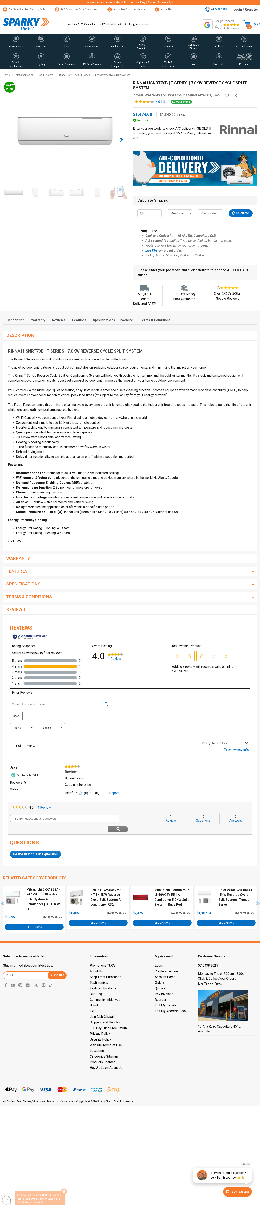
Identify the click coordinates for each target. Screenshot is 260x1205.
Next (258, 893)
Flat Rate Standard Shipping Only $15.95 (28, 9)
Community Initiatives (105, 989)
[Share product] (236, 95)
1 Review (45, 808)
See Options (34, 916)
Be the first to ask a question (35, 844)
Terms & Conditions (155, 320)
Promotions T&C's (102, 955)
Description (15, 320)
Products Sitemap (102, 1051)
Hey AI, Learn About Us (106, 1057)
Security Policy (100, 1029)
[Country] (180, 213)
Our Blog (96, 983)
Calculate (240, 213)
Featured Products (103, 977)
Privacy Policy (100, 1023)
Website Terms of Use (106, 1034)
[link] (19, 808)
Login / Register (245, 9)
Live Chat (151, 250)
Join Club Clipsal (102, 1006)
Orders (160, 972)
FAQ (93, 1000)
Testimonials (99, 972)
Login (159, 955)
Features (79, 320)
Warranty (38, 320)
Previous (3, 893)
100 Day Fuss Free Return (108, 1017)
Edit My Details (166, 994)
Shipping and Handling (105, 1012)
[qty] (149, 213)
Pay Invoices (164, 983)
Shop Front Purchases (105, 966)
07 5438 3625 (208, 955)
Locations (97, 1040)
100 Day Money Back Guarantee (76, 9)
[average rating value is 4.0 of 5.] (148, 101)
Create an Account (167, 960)
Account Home (165, 966)
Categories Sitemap (104, 1046)
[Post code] (210, 213)
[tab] (15, 320)
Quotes (160, 977)
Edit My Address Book (171, 1000)
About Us (163, 9)
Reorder (160, 989)
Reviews (58, 320)
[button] (15, 42)
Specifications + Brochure (113, 320)
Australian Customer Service (126, 9)
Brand (94, 994)
